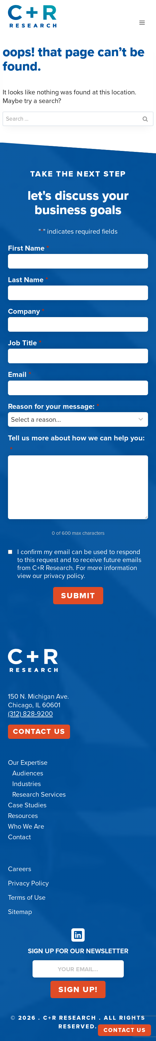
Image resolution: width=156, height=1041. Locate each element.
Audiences (27, 773)
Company (26, 311)
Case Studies (27, 805)
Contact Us (39, 731)
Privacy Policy (28, 883)
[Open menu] (142, 22)
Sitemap (20, 912)
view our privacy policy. (51, 576)
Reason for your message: (53, 406)
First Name (28, 248)
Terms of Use (26, 897)
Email (19, 374)
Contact (19, 837)
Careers (19, 869)
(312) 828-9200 (30, 714)
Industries (26, 784)
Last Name (28, 280)
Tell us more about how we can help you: (76, 443)
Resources (23, 816)
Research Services (39, 794)
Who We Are (26, 826)
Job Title (24, 343)
